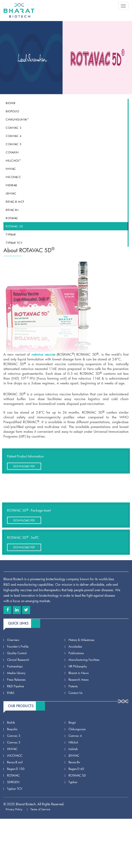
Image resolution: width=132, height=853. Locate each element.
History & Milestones (81, 640)
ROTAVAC (12, 218)
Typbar (11, 234)
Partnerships (15, 666)
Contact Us (75, 693)
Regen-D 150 (15, 769)
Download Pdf (24, 473)
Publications (76, 653)
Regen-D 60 (76, 769)
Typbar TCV (14, 242)
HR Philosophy (78, 666)
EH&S (10, 693)
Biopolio (12, 111)
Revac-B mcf (15, 201)
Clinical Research (18, 660)
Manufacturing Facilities (84, 660)
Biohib (10, 103)
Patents (73, 686)
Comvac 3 (13, 127)
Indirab (11, 185)
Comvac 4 (13, 136)
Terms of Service (42, 809)
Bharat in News (79, 673)
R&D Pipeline (15, 686)
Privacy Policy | (17, 809)
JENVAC (11, 193)
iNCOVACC (13, 177)
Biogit (72, 722)
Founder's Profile (18, 646)
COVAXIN (12, 152)
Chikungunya (17, 119)
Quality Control (16, 653)
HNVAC (11, 169)
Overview (13, 640)
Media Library (16, 673)
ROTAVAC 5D (14, 226)
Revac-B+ (12, 210)
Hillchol (13, 160)
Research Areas (79, 679)
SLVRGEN (13, 782)
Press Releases (16, 679)
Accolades (75, 646)
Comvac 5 (13, 144)
